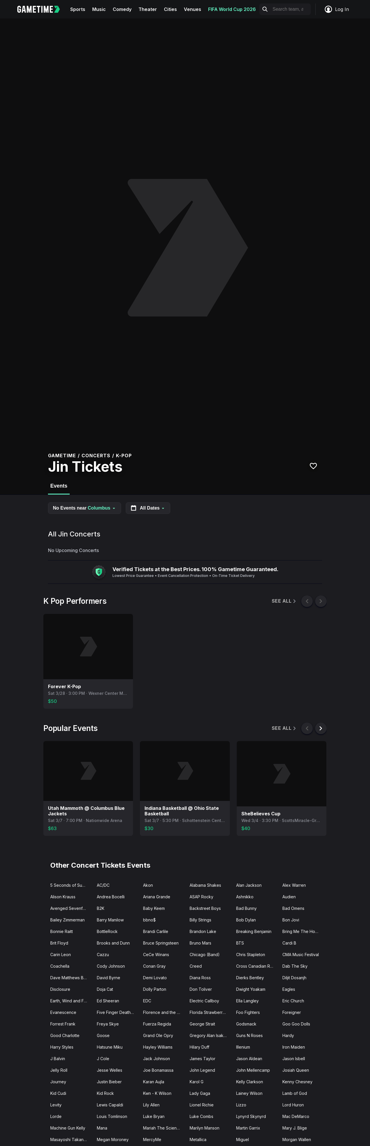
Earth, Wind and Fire (69, 1000)
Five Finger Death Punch (118, 1012)
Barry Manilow (110, 919)
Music (99, 9)
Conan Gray (154, 966)
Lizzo (241, 1104)
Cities (170, 9)
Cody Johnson (111, 966)
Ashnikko (245, 896)
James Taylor (202, 1058)
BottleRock (107, 931)
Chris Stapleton (250, 954)
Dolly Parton (154, 989)
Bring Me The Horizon (303, 931)
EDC (147, 1000)
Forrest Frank (62, 1023)
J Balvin (57, 1058)
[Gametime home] (42, 9)
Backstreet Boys (205, 908)
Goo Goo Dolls (296, 1023)
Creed (196, 966)
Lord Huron (293, 1104)
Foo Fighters (248, 1012)
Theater (147, 9)
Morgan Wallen (296, 1139)
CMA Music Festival (300, 954)
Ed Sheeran (108, 1000)
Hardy (288, 1035)
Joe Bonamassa (158, 1070)
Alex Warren (294, 885)
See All (284, 601)
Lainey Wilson (249, 1093)
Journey (58, 1081)
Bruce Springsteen (161, 943)
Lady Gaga (200, 1093)
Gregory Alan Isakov (209, 1035)
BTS (240, 943)
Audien (289, 896)
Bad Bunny (246, 908)
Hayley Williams (158, 1047)
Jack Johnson (156, 1058)
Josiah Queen (295, 1070)
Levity (56, 1104)
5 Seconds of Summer (71, 885)
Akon (148, 885)
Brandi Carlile (155, 931)
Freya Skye (108, 1023)
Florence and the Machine (164, 1012)
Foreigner (291, 1012)
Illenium (243, 1047)
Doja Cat (105, 989)
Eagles (288, 989)
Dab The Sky (295, 966)
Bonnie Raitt (61, 931)
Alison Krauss (62, 896)
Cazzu (103, 954)
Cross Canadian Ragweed (257, 966)
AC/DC (103, 885)
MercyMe (152, 1139)
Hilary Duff (199, 1047)
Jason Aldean (249, 1058)
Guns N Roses (249, 1035)
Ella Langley (247, 1000)
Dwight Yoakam (250, 989)
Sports (77, 9)
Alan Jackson (249, 885)
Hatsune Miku (110, 1047)
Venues (192, 9)
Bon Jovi (290, 919)
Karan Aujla (153, 1081)
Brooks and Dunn (113, 943)
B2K (100, 908)
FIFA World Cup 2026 (232, 9)
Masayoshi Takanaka (70, 1139)
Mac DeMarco (295, 1116)
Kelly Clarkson (249, 1081)
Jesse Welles (109, 1070)
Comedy (122, 9)
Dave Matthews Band (70, 977)
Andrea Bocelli (111, 896)
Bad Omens (293, 908)
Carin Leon (60, 954)
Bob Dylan (246, 919)
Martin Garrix (248, 1127)
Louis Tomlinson (112, 1116)
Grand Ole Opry (158, 1035)
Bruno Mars (200, 943)
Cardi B (289, 943)
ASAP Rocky (201, 896)
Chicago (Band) (205, 954)
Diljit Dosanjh (294, 977)
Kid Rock (105, 1093)
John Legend (202, 1070)
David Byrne (108, 977)
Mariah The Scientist (162, 1127)
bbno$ (149, 919)
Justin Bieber (109, 1081)
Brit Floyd (59, 943)
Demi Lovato (155, 977)
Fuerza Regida (157, 1023)
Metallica (198, 1139)
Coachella (59, 966)
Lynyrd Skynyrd (251, 1116)
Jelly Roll (58, 1070)
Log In (336, 9)
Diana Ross (200, 977)
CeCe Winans (156, 954)
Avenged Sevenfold (69, 908)
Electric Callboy (204, 1000)
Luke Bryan (153, 1116)
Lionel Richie (202, 1104)
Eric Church (293, 1000)
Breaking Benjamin (253, 931)
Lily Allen (151, 1104)
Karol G (197, 1081)
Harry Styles (61, 1047)
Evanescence (63, 1012)
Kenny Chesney (297, 1081)
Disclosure (60, 989)
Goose (103, 1035)
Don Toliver (201, 989)
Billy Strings (200, 919)
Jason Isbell (293, 1058)
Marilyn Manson (204, 1127)
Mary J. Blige (294, 1127)
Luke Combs (201, 1116)
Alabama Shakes (205, 885)
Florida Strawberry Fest (211, 1012)
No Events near (84, 508)
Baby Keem (154, 908)
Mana (102, 1127)
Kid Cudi (58, 1093)
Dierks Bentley (250, 977)
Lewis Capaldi (110, 1104)
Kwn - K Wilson (157, 1093)
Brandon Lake (203, 931)
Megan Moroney (113, 1139)
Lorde (56, 1116)
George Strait (202, 1023)
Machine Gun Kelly (67, 1127)
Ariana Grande (156, 896)
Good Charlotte (64, 1035)
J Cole (103, 1058)
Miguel (242, 1139)
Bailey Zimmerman (67, 919)
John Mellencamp (253, 1070)
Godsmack (246, 1023)
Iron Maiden (293, 1047)
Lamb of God (294, 1093)
